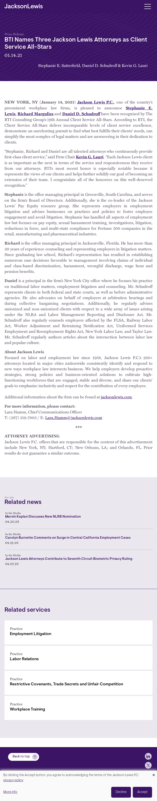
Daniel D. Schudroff (99, 65)
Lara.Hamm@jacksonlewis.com (73, 417)
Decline (121, 792)
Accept (142, 792)
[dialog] (78, 786)
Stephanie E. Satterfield (59, 65)
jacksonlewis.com (116, 397)
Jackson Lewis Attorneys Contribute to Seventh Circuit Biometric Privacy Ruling (68, 559)
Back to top (21, 756)
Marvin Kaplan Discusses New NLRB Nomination (43, 517)
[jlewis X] (148, 765)
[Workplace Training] (78, 708)
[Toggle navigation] (147, 6)
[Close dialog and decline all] (153, 773)
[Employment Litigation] (78, 632)
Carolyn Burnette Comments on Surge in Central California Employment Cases (67, 538)
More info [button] (10, 792)
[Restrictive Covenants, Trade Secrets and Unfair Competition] (78, 683)
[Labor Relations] (78, 658)
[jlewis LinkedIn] (148, 756)
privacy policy (13, 780)
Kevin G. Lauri (135, 65)
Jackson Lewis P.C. (95, 102)
